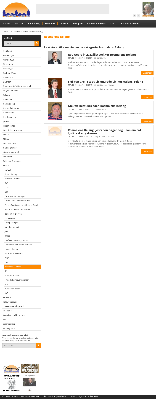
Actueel (6, 23)
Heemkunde (8, 112)
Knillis (7, 236)
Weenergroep (9, 324)
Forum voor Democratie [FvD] (18, 200)
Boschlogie (8, 68)
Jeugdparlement (12, 227)
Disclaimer (62, 396)
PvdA (7, 258)
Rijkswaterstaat (9, 302)
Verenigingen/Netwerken (14, 315)
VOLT (7, 284)
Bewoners (50, 23)
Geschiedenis (9, 104)
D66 (6, 192)
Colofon (51, 396)
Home (5, 31)
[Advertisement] (72, 9)
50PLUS (8, 170)
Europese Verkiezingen (15, 196)
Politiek (21, 31)
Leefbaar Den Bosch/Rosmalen (18, 244)
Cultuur (64, 23)
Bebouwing (34, 23)
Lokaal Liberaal (11, 249)
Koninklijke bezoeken (12, 130)
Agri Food (7, 51)
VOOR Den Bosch (12, 288)
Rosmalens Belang (34, 31)
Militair (6, 139)
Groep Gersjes (11, 222)
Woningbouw (9, 328)
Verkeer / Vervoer (96, 23)
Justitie (6, 121)
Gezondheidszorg (11, 108)
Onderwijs (7, 156)
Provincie (7, 297)
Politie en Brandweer (12, 161)
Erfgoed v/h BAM (10, 90)
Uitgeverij (82, 396)
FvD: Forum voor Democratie (17, 209)
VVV (4, 319)
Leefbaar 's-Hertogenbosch (17, 240)
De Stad (13, 31)
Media (6, 134)
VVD (6, 293)
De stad (19, 23)
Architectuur (8, 59)
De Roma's (8, 77)
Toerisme (7, 310)
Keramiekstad (9, 126)
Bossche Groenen (13, 178)
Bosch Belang (11, 174)
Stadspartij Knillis (12, 275)
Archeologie (8, 55)
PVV (6, 262)
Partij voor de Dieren (14, 253)
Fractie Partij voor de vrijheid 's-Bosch (21, 205)
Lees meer (147, 73)
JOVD (7, 231)
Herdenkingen (9, 117)
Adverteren (93, 396)
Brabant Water (9, 73)
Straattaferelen (130, 23)
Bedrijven (78, 23)
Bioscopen (8, 64)
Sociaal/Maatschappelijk (13, 306)
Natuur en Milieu (10, 148)
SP (6, 271)
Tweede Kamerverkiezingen (17, 280)
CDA (7, 187)
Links (44, 396)
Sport (113, 23)
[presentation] (20, 353)
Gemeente (7, 99)
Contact (72, 396)
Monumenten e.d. (11, 143)
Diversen (7, 81)
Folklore (6, 95)
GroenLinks (10, 218)
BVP (6, 183)
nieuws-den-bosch (11, 152)
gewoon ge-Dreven (13, 214)
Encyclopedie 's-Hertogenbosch (17, 86)
